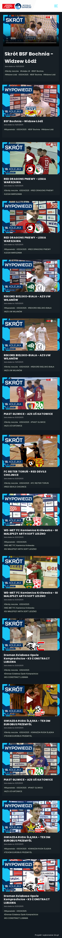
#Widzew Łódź (11, 75)
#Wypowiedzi (9, 129)
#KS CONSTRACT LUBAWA (16, 677)
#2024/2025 (23, 75)
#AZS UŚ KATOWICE (13, 426)
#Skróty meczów (12, 71)
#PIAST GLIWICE (38, 422)
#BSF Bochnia (37, 71)
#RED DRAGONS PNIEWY (42, 190)
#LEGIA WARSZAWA (13, 194)
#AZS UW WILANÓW (13, 312)
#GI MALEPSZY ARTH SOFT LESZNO (20, 549)
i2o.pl (56, 935)
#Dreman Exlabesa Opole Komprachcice (21, 674)
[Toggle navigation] (56, 6)
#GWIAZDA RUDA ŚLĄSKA (42, 732)
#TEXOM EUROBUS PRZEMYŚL (18, 736)
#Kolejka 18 (25, 71)
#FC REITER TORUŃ (40, 483)
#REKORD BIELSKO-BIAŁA (39, 308)
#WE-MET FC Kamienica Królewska (19, 545)
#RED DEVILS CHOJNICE (15, 487)
